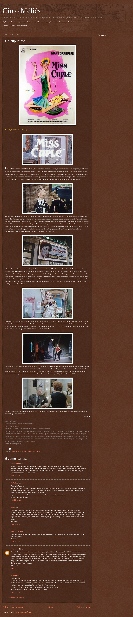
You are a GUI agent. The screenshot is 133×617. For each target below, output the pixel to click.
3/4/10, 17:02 (15, 568)
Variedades (37, 451)
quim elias (14, 549)
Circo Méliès (21, 11)
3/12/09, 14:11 (16, 542)
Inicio (50, 607)
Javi (12, 507)
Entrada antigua (84, 607)
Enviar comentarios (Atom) (22, 612)
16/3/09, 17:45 (16, 476)
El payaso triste (16, 451)
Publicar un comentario (16, 597)
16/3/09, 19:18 (16, 500)
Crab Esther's (16, 531)
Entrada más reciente (12, 607)
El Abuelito (15, 463)
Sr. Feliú (14, 483)
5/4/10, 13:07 (15, 592)
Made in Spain (27, 451)
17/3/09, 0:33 (15, 524)
